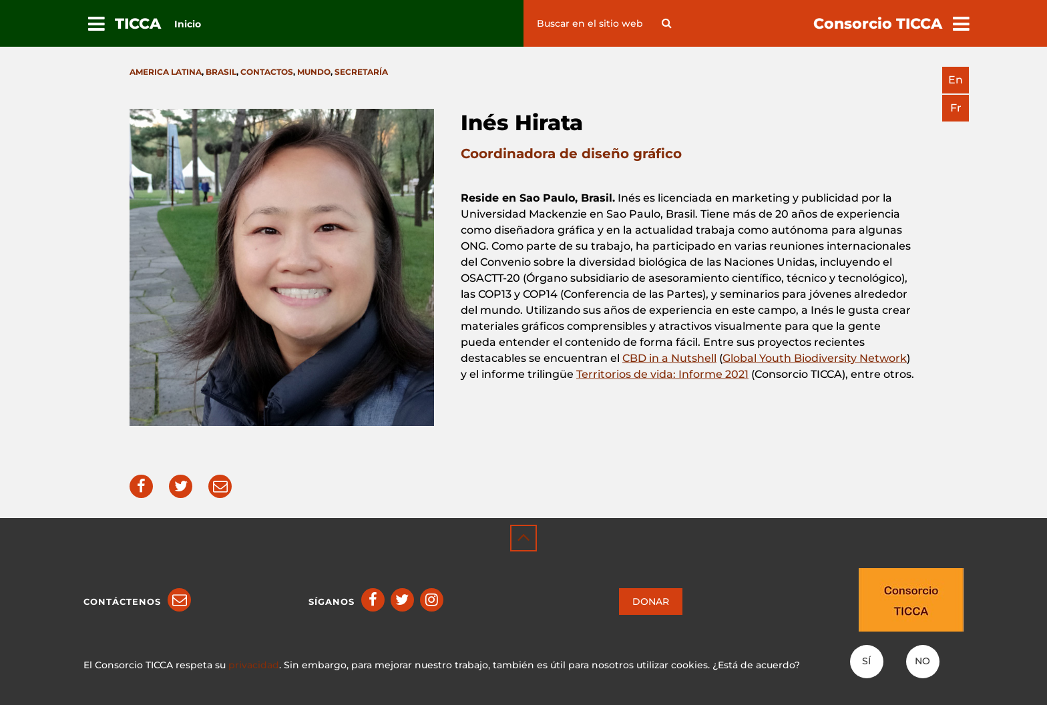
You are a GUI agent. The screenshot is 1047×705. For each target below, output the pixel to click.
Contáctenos (122, 601)
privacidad (253, 665)
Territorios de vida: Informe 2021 (662, 374)
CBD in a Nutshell (669, 358)
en (955, 79)
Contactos (266, 72)
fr (956, 107)
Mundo (314, 72)
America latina (166, 72)
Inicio (187, 24)
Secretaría (361, 72)
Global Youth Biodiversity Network (814, 358)
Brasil (221, 72)
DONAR (650, 602)
